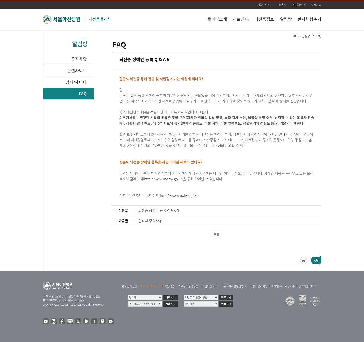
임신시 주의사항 (150, 220)
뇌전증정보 (264, 19)
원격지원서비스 (307, 286)
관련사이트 (77, 70)
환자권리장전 (129, 286)
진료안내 (241, 19)
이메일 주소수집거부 (283, 286)
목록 (217, 234)
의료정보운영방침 (188, 286)
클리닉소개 (217, 19)
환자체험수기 (309, 19)
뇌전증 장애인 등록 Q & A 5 (158, 210)
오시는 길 (316, 5)
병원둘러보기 (299, 5)
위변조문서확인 (259, 286)
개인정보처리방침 (150, 286)
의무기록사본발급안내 (233, 286)
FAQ (318, 35)
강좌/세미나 (76, 82)
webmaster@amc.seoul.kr (71, 300)
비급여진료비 (209, 286)
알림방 (286, 19)
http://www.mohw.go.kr (163, 178)
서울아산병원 (264, 5)
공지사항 (79, 59)
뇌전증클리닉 (100, 19)
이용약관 (169, 286)
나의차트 (281, 5)
